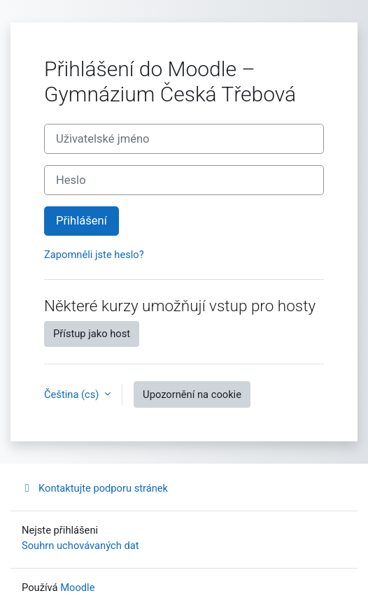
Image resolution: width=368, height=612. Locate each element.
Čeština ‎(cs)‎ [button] (72, 394)
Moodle (77, 587)
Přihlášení (81, 220)
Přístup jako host (91, 333)
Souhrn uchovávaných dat (80, 545)
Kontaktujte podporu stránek (95, 488)
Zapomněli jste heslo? (94, 254)
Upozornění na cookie (192, 394)
